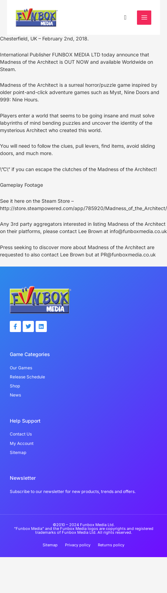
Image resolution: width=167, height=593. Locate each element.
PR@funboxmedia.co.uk (128, 254)
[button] (125, 17)
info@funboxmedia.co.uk (138, 231)
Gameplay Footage (21, 185)
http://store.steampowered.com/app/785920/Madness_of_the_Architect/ (83, 208)
